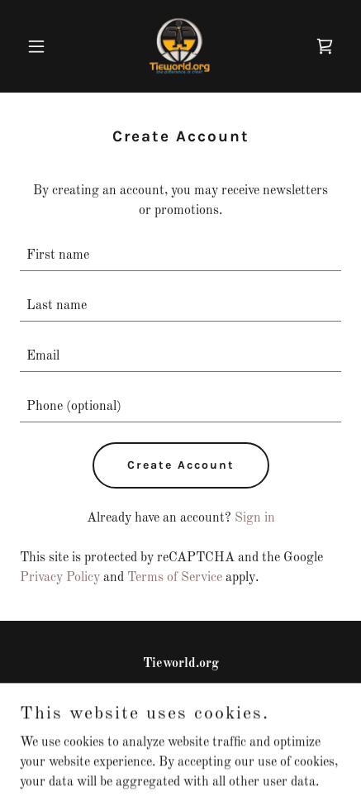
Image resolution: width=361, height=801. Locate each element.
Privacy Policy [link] (60, 577)
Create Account (181, 465)
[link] (180, 46)
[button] (44, 46)
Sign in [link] (255, 518)
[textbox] (180, 256)
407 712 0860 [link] (180, 696)
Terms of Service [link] (174, 577)
